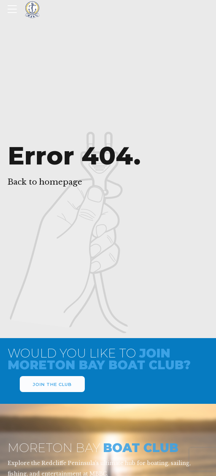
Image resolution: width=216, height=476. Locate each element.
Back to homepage (45, 182)
